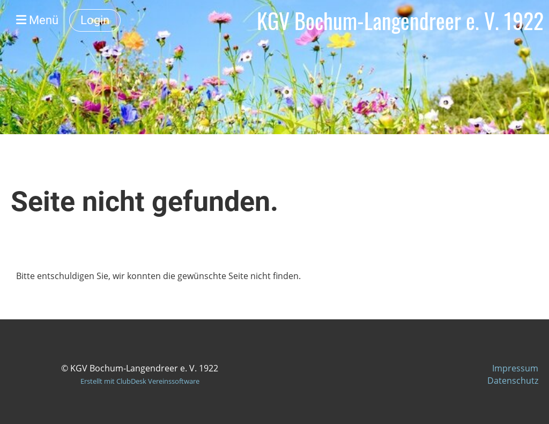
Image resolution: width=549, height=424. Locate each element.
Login (94, 20)
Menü (37, 20)
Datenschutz (512, 380)
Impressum (515, 368)
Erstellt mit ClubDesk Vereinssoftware (139, 381)
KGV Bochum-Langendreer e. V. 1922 (400, 20)
